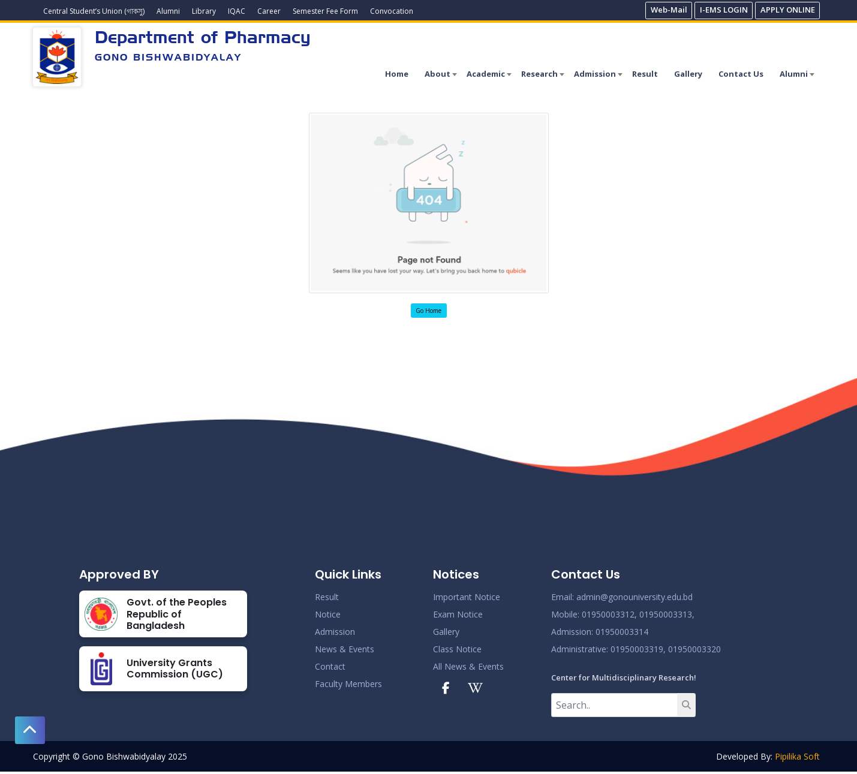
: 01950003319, (636, 649)
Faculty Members (348, 683)
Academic (486, 73)
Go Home (428, 310)
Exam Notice (458, 614)
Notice (328, 614)
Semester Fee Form (325, 11)
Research (539, 73)
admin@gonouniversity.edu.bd (634, 597)
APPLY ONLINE (787, 9)
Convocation (391, 11)
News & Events (344, 649)
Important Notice (466, 597)
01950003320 (693, 649)
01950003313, (666, 614)
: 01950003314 (619, 631)
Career (269, 11)
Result (645, 73)
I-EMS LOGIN (724, 9)
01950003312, (609, 614)
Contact (330, 666)
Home (396, 73)
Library (204, 11)
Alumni (168, 11)
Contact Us (740, 73)
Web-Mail (669, 9)
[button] (30, 730)
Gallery (688, 73)
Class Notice (457, 649)
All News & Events (468, 666)
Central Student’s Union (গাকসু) (94, 11)
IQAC (236, 11)
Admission (595, 73)
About (437, 73)
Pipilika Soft (797, 756)
